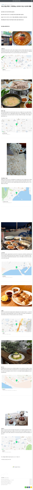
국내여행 (3, 4)
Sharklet (5, 4)
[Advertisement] (16, 215)
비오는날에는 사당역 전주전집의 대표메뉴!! (6, 483)
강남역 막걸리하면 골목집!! (4, 484)
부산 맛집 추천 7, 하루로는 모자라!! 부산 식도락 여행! (16, 6)
